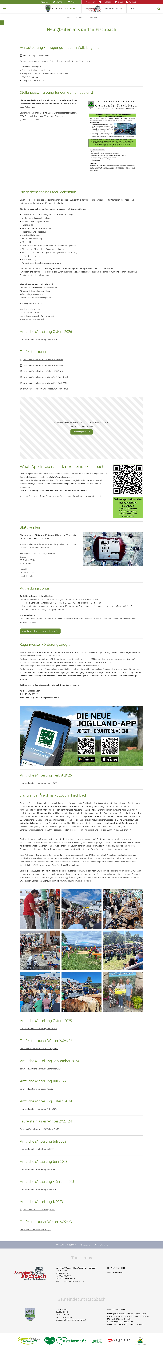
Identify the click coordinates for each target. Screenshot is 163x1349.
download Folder (78, 209)
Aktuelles (93, 18)
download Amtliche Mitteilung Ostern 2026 (38, 340)
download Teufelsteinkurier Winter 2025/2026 (43, 360)
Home (68, 18)
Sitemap (71, 1245)
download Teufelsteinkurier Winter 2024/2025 (43, 366)
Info (132, 8)
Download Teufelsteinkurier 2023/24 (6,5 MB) (39, 1129)
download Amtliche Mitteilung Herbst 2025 (38, 783)
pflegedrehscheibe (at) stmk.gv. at (39, 316)
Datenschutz (101, 1245)
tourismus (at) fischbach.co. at (72, 1281)
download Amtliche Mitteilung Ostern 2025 (38, 1029)
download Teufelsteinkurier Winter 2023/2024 (43, 371)
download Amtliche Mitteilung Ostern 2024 (38, 1109)
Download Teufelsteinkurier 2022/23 (35, 1230)
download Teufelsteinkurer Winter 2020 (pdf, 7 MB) (45, 383)
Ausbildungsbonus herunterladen (38, 631)
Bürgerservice (71, 8)
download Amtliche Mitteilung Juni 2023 (37, 1169)
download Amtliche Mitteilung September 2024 (40, 1069)
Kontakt (59, 1245)
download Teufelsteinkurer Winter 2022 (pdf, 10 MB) (45, 377)
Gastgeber (109, 8)
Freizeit (119, 8)
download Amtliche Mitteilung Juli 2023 (37, 1149)
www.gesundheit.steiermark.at (33, 319)
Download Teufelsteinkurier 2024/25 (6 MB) (39, 1049)
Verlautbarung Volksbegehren (36, 56)
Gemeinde (57, 8)
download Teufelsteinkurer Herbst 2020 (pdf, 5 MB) (45, 389)
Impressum (84, 1245)
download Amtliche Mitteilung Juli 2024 (37, 1089)
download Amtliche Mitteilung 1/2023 (39, 1210)
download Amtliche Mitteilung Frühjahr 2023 (39, 1190)
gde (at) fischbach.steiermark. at (73, 1320)
